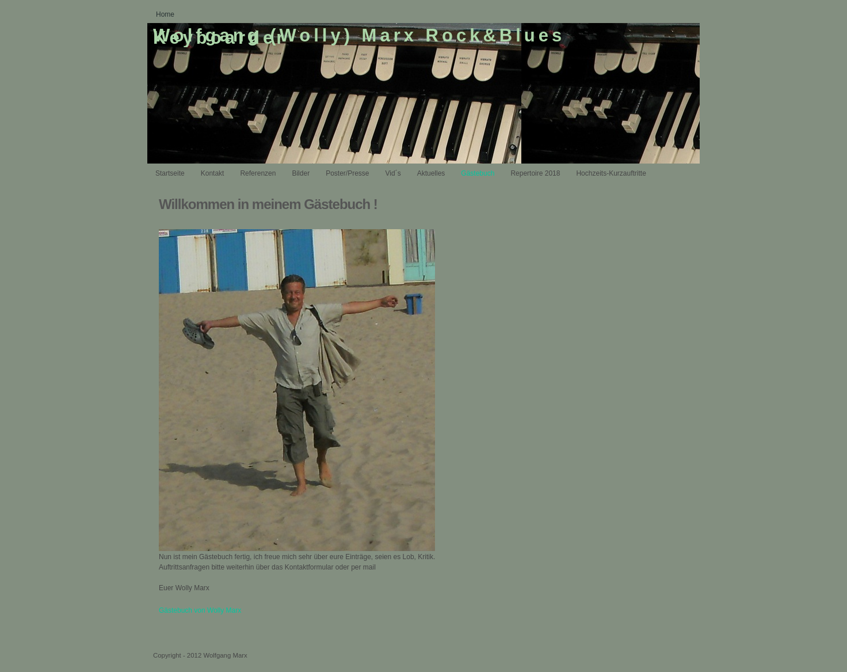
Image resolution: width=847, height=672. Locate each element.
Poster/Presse (347, 173)
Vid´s (393, 173)
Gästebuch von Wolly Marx (200, 610)
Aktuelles (431, 173)
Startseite (170, 173)
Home (165, 14)
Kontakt (212, 173)
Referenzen (258, 173)
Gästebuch (477, 173)
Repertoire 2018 (535, 173)
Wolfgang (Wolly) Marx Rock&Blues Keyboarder (359, 37)
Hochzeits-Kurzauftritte (611, 173)
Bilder (301, 173)
